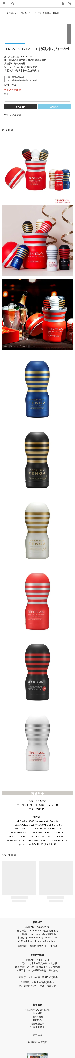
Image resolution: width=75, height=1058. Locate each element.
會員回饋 (37, 1013)
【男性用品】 (27, 13)
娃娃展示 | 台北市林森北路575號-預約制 (37, 977)
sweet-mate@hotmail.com (43, 937)
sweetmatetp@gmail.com (43, 941)
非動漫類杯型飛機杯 (48, 13)
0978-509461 (36, 930)
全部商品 (11, 13)
